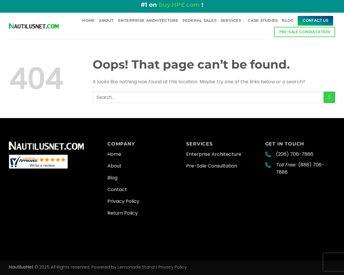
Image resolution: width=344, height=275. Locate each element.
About (106, 20)
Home (88, 20)
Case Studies (263, 20)
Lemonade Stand (136, 267)
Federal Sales (200, 20)
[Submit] (329, 97)
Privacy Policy (172, 267)
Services (232, 21)
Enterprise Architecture (148, 20)
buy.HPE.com (179, 4)
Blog (288, 20)
